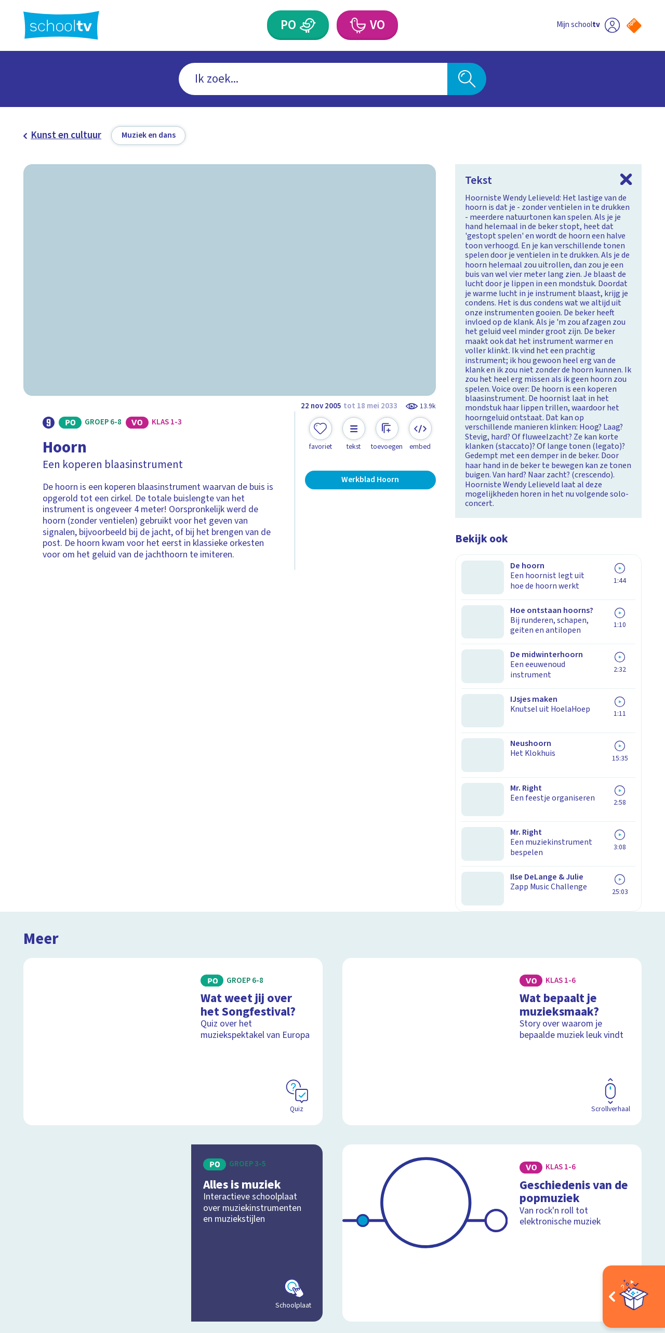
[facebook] (565, 1145)
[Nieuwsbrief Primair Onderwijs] (260, 1180)
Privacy (41, 1167)
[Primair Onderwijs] (308, 25)
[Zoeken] (466, 79)
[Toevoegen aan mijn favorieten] (320, 434)
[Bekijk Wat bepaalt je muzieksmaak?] (492, 689)
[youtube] (634, 1145)
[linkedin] (611, 1145)
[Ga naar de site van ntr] (624, 1238)
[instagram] (588, 1145)
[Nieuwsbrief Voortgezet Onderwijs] (405, 1180)
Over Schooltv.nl (64, 1151)
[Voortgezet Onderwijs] (357, 25)
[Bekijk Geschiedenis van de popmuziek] (492, 881)
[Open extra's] (634, 1296)
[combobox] (313, 79)
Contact (43, 1118)
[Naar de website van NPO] (634, 26)
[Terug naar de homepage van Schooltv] (61, 25)
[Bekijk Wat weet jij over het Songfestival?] (173, 689)
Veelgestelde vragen (74, 1135)
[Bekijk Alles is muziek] (173, 881)
